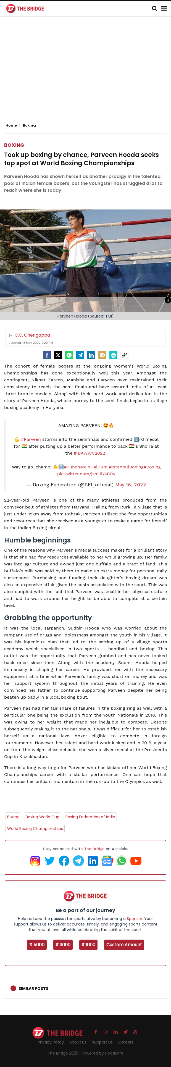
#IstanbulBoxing (126, 467)
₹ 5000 (36, 945)
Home (13, 125)
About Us (77, 1042)
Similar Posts (33, 988)
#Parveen (31, 439)
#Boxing (152, 467)
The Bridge (94, 848)
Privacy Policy (51, 1042)
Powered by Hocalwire (102, 1053)
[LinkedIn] (91, 355)
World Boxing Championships (35, 828)
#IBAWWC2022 (89, 453)
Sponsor (134, 918)
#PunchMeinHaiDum (85, 467)
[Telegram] (80, 355)
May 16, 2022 (130, 484)
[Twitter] (58, 355)
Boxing (14, 144)
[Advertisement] (87, 72)
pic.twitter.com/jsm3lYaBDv (86, 473)
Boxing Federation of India (90, 817)
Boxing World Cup (42, 817)
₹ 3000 (63, 945)
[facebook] (47, 355)
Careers (125, 1042)
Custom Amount (124, 945)
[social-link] (124, 355)
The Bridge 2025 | (64, 1053)
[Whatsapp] (69, 355)
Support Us (102, 1042)
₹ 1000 (88, 945)
